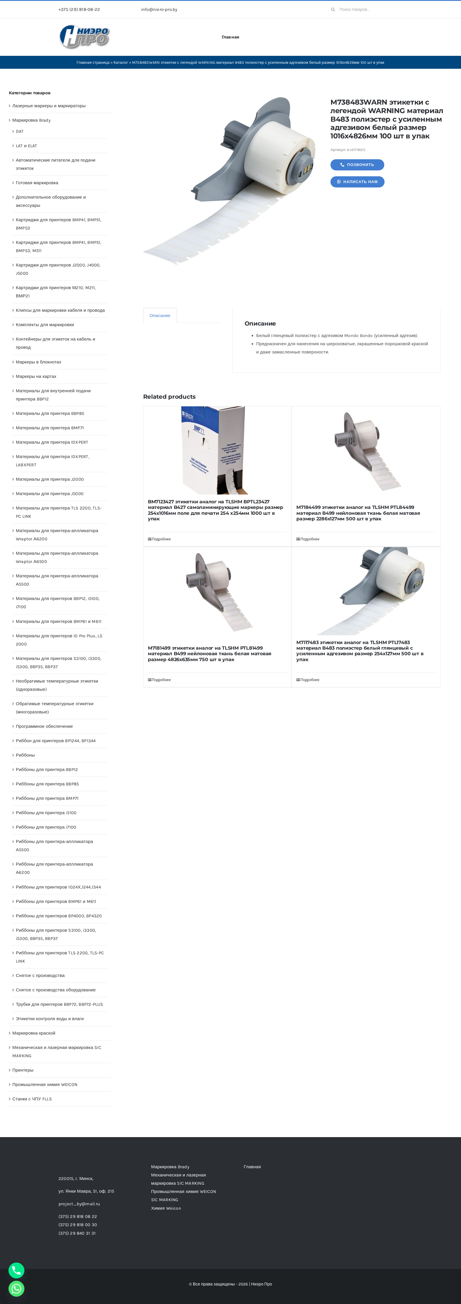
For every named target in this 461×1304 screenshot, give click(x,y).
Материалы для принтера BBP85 (50, 413)
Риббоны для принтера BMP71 (47, 798)
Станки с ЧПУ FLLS (32, 1099)
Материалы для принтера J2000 (50, 479)
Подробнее (161, 539)
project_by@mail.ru (79, 1203)
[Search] (333, 9)
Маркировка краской (33, 1033)
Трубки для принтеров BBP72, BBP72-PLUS (59, 1004)
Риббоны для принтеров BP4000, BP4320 (59, 916)
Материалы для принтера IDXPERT (52, 442)
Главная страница (93, 62)
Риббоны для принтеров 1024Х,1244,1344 (58, 887)
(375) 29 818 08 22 (78, 1216)
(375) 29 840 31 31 (77, 1233)
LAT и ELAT (26, 145)
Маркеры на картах (36, 376)
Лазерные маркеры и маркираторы (49, 105)
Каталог (121, 62)
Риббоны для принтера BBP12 (47, 769)
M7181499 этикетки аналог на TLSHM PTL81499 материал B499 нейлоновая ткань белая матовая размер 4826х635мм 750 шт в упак (209, 653)
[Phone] (16, 1270)
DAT (20, 131)
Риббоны (25, 755)
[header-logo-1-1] (85, 26)
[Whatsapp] (16, 1289)
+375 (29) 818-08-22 (79, 9)
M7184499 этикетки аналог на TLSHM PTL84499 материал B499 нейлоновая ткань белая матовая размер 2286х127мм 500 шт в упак (358, 512)
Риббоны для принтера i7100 (46, 827)
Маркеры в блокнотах (38, 362)
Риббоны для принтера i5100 (46, 812)
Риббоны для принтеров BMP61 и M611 (56, 901)
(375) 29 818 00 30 (78, 1224)
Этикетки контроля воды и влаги (50, 1018)
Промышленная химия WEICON (44, 1084)
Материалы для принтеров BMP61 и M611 (58, 621)
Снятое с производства (40, 975)
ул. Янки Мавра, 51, (86, 1191)
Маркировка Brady (31, 120)
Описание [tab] (160, 315)
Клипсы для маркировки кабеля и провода (60, 310)
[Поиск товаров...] (364, 9)
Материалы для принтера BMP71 (50, 427)
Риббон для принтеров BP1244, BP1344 (56, 740)
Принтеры (23, 1070)
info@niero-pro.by (159, 9)
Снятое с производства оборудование (56, 990)
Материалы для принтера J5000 (49, 493)
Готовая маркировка (37, 182)
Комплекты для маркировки (45, 324)
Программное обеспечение (44, 726)
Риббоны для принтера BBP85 (47, 784)
